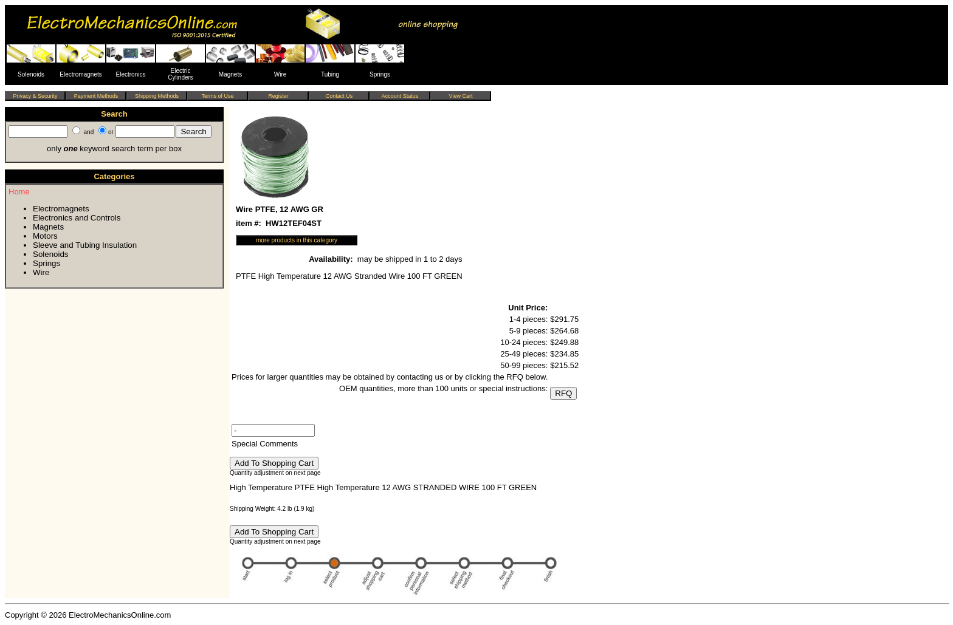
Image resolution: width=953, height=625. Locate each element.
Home (19, 191)
